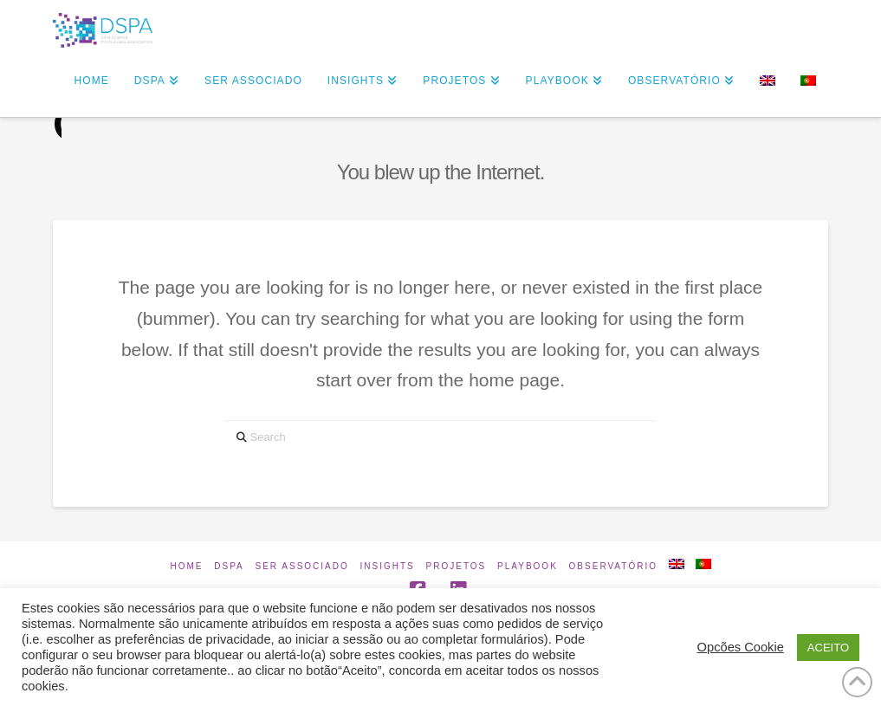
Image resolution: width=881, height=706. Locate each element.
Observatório (613, 566)
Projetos (456, 566)
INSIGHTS (387, 566)
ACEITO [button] (828, 647)
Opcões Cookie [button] (740, 647)
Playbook (527, 566)
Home (186, 566)
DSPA (229, 566)
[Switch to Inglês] (767, 82)
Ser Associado (302, 566)
